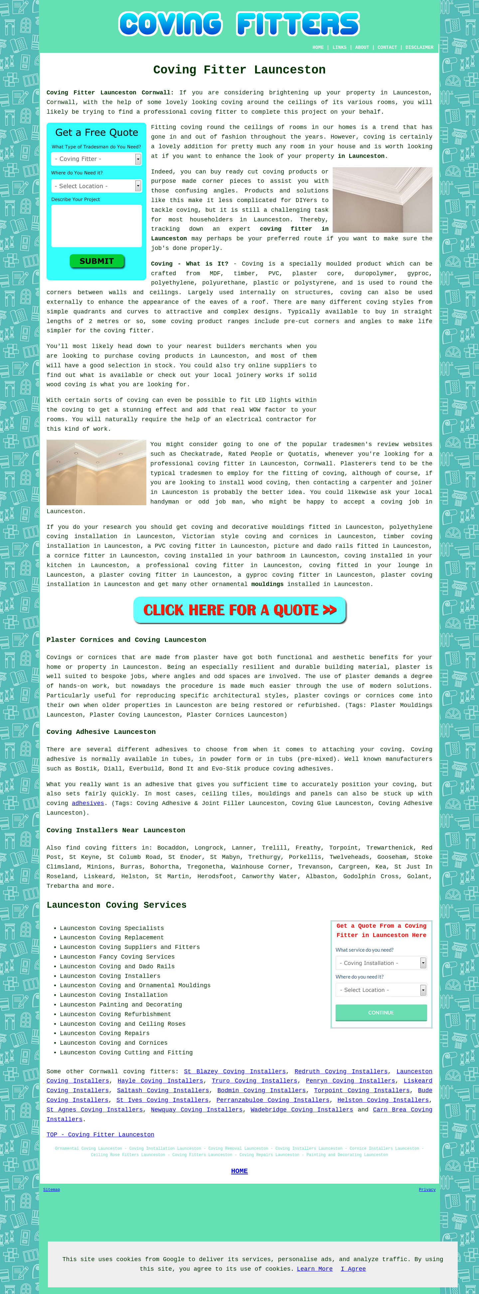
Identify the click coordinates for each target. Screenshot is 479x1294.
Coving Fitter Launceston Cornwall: (110, 92)
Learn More (315, 1269)
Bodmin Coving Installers (262, 1090)
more (104, 886)
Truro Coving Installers (254, 1081)
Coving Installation (133, 995)
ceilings (302, 102)
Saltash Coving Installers (163, 1090)
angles (224, 190)
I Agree (353, 1269)
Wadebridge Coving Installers (302, 1110)
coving (232, 102)
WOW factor (267, 410)
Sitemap (51, 1190)
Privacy (427, 1190)
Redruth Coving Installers (341, 1071)
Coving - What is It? (189, 264)
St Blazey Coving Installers (235, 1071)
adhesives (88, 803)
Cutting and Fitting (158, 1052)
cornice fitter (79, 555)
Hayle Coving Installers (160, 1081)
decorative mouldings (268, 527)
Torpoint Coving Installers (362, 1090)
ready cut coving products (271, 172)
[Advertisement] (376, 388)
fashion (233, 137)
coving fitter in (226, 565)
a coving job (395, 502)
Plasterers (358, 463)
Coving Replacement (131, 937)
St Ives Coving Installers (162, 1100)
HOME (318, 47)
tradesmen (196, 473)
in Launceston (361, 156)
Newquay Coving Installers (197, 1110)
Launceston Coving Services (117, 905)
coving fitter (213, 112)
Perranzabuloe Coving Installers (273, 1100)
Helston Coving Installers (383, 1100)
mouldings (267, 584)
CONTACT (387, 47)
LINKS (340, 47)
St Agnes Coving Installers (95, 1110)
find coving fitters (101, 848)
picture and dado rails (313, 546)
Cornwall (103, 1071)
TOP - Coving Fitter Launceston (100, 1134)
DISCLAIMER (419, 47)
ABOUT (362, 47)
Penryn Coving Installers (350, 1081)
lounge (408, 565)
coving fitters (149, 1071)
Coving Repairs (124, 1033)
